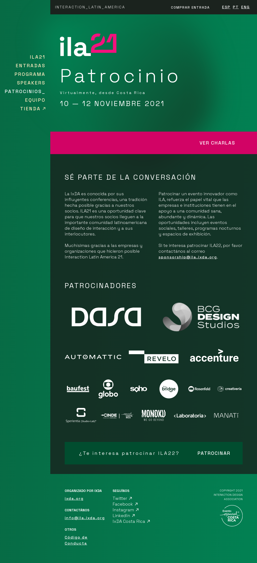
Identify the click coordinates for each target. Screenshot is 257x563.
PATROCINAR (214, 453)
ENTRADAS (31, 65)
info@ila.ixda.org (85, 517)
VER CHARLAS (217, 143)
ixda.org (74, 498)
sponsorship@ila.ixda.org (188, 257)
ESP (226, 7)
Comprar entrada (190, 7)
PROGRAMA (30, 74)
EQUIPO (35, 100)
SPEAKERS (31, 83)
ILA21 (38, 57)
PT (236, 7)
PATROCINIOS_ (25, 91)
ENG (245, 7)
